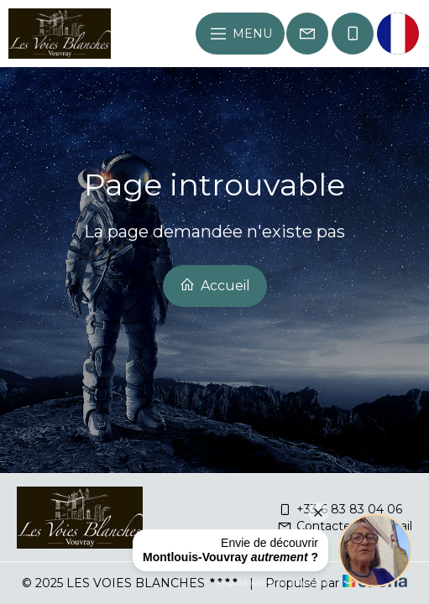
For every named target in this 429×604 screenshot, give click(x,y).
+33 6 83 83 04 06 (339, 509)
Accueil (215, 285)
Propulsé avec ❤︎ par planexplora (272, 583)
